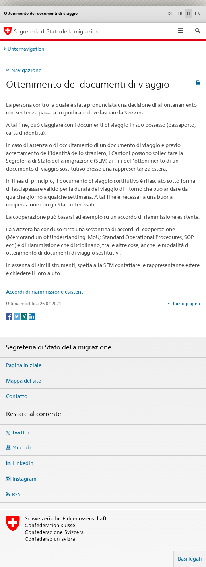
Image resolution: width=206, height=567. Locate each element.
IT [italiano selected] (188, 13)
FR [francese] (180, 13)
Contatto (16, 396)
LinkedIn (22, 463)
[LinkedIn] (32, 316)
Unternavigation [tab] (26, 49)
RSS (16, 494)
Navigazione (26, 70)
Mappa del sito (23, 380)
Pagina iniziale (23, 365)
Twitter (20, 432)
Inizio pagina (186, 303)
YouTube (22, 447)
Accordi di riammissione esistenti (45, 291)
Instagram (24, 478)
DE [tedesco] (170, 13)
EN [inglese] (197, 13)
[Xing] (25, 316)
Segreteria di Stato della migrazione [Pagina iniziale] (58, 31)
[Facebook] (10, 316)
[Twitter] (17, 316)
